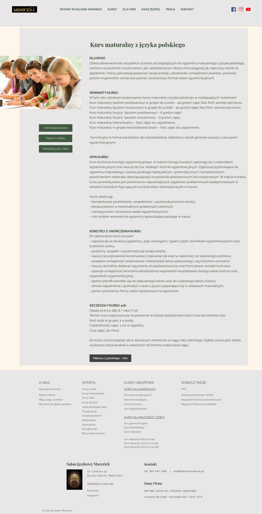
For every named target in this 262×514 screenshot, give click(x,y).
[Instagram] (241, 9)
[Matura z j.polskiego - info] (110, 358)
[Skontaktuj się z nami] (55, 149)
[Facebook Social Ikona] (233, 9)
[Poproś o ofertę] (55, 138)
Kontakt (150, 464)
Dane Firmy (153, 483)
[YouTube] (248, 9)
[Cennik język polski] (55, 128)
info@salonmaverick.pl (188, 471)
